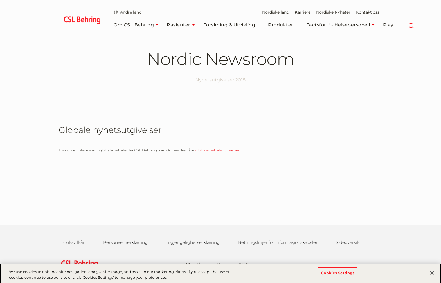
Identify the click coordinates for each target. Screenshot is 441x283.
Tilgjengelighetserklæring (193, 242)
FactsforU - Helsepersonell (341, 25)
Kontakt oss (367, 12)
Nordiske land (275, 12)
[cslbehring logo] (82, 21)
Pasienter (182, 25)
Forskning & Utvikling (229, 25)
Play (388, 25)
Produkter (280, 25)
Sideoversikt (348, 242)
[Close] (432, 276)
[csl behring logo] (78, 263)
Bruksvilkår (73, 242)
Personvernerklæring (125, 242)
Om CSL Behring (137, 25)
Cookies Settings (337, 276)
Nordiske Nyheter (333, 12)
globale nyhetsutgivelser (217, 150)
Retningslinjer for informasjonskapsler (278, 242)
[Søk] (411, 25)
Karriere (302, 12)
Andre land (127, 12)
